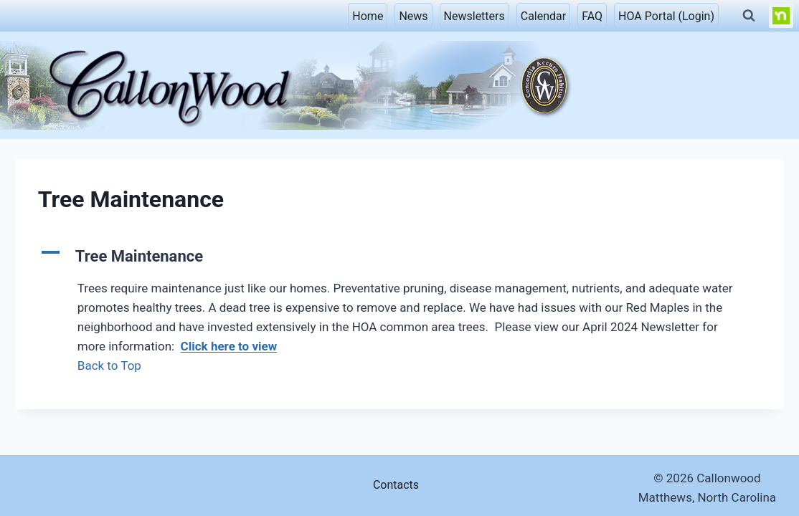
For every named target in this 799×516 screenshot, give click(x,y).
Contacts (396, 485)
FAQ (592, 16)
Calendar (543, 16)
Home (367, 16)
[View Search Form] (749, 16)
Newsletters (474, 16)
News (413, 16)
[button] (399, 256)
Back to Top (109, 365)
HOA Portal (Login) (666, 16)
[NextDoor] (781, 16)
